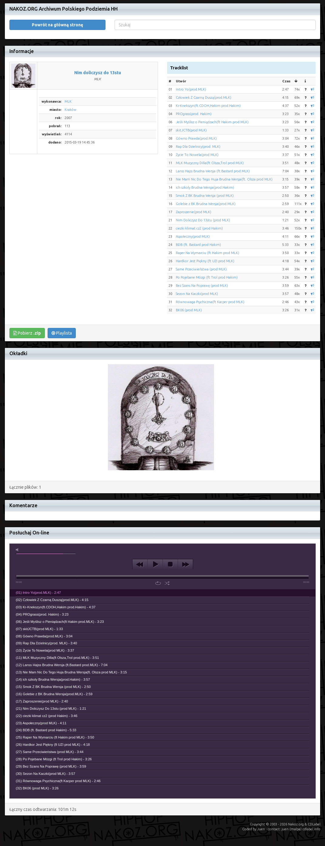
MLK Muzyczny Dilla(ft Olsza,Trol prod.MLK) (210, 163)
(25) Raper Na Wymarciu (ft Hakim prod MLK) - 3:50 (55, 737)
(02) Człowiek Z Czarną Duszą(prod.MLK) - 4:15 (52, 600)
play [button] (155, 564)
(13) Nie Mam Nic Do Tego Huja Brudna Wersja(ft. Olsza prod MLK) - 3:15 (71, 672)
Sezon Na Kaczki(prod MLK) (197, 294)
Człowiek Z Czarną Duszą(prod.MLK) (203, 97)
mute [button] (18, 549)
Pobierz (27, 333)
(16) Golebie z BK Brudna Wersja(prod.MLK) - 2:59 (54, 694)
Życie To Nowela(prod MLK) (197, 155)
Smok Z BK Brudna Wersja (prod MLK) (205, 195)
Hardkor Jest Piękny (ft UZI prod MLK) (205, 261)
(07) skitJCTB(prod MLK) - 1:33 (39, 629)
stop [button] (170, 564)
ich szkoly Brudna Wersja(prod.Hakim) (205, 187)
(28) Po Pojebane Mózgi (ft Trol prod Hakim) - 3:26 (54, 759)
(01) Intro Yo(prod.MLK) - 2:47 (38, 592)
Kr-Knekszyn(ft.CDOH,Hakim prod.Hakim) (208, 105)
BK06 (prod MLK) (189, 310)
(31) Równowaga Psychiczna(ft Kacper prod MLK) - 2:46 (58, 781)
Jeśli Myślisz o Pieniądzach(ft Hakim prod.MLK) (212, 122)
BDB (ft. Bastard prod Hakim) (198, 244)
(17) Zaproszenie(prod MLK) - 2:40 (42, 701)
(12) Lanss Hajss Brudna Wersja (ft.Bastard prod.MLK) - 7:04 (62, 665)
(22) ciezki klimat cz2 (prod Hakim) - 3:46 (46, 716)
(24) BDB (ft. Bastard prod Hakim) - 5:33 (46, 730)
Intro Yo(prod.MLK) (191, 89)
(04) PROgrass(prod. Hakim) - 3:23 (42, 614)
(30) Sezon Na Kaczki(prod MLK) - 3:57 (45, 773)
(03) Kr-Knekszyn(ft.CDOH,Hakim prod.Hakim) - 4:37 (55, 607)
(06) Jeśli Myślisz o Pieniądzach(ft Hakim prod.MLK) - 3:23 (60, 621)
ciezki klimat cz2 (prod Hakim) (199, 228)
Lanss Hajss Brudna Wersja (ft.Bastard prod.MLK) (213, 171)
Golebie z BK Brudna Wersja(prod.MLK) (206, 204)
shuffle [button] (167, 583)
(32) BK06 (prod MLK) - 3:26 (37, 788)
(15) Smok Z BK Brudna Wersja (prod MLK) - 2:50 (53, 687)
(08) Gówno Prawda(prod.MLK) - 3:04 (44, 636)
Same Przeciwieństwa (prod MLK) (201, 269)
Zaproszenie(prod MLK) (193, 212)
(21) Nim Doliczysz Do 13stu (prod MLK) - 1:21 (51, 708)
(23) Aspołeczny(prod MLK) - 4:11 (41, 723)
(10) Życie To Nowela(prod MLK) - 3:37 (45, 650)
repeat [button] (158, 583)
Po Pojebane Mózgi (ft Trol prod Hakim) (207, 277)
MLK (68, 101)
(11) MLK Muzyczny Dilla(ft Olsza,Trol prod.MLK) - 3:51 (57, 657)
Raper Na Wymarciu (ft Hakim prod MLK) (207, 253)
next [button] (185, 564)
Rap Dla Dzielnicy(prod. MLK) (198, 146)
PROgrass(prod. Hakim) (194, 114)
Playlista (62, 333)
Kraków (70, 109)
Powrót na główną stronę (57, 24)
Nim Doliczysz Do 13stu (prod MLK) (203, 220)
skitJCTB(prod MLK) (191, 130)
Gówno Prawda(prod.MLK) (196, 138)
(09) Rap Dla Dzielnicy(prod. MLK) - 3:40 (46, 643)
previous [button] (139, 564)
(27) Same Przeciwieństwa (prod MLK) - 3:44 (49, 752)
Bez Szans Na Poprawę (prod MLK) (202, 285)
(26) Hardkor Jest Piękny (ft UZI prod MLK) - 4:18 (53, 744)
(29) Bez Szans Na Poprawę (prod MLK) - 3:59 (51, 766)
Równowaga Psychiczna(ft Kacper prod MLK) (210, 302)
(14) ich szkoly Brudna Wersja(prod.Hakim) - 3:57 (53, 679)
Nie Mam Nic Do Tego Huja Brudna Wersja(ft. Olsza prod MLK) (224, 179)
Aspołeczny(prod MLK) (193, 236)
